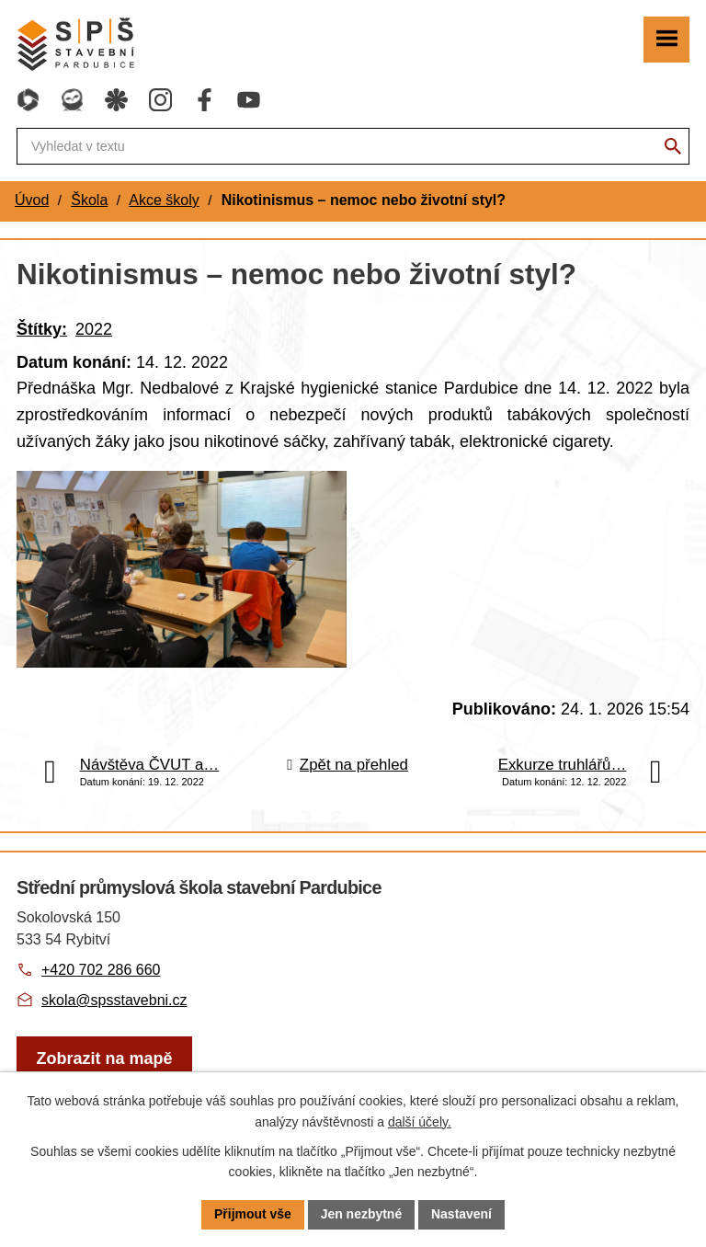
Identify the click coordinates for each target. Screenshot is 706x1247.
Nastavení (461, 1214)
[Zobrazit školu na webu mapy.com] (104, 1065)
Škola (89, 200)
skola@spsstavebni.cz (114, 1006)
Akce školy (164, 200)
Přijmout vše (252, 1214)
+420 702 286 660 (100, 976)
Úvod (32, 200)
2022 (93, 329)
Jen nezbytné (362, 1214)
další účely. (419, 1122)
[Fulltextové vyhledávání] (353, 146)
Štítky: (42, 329)
